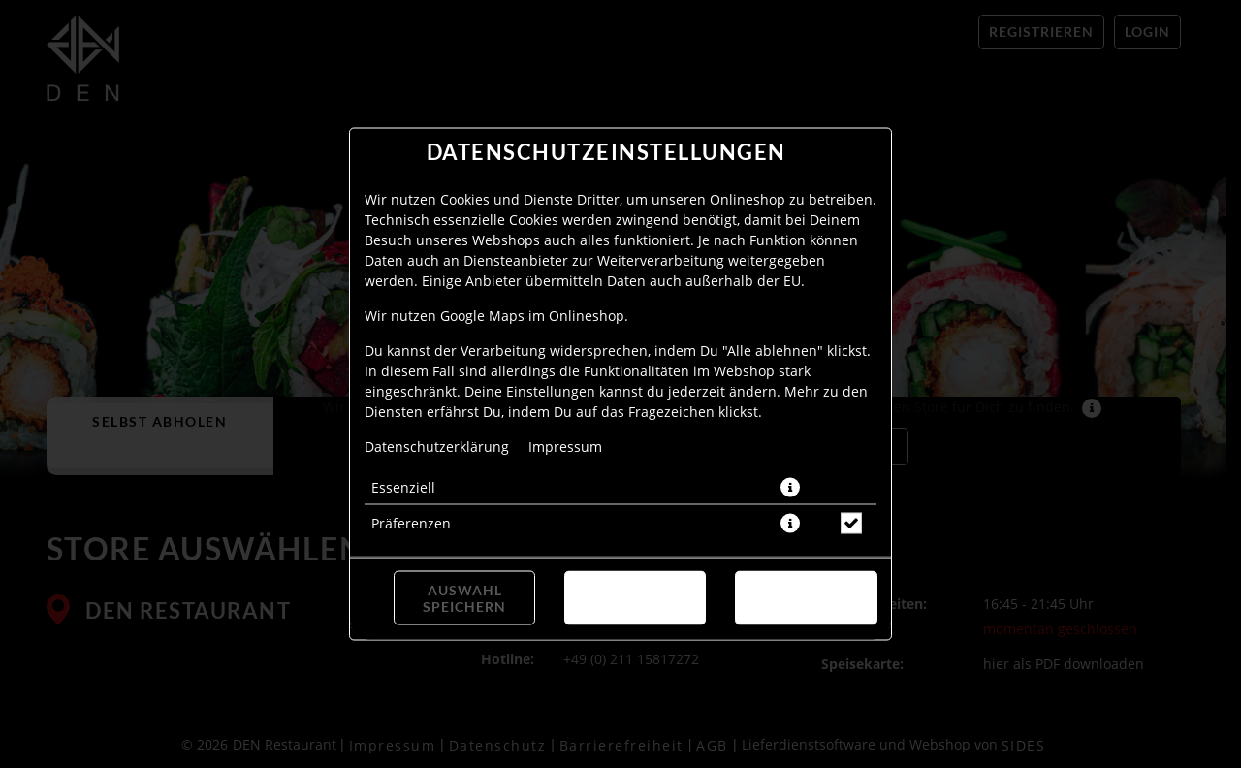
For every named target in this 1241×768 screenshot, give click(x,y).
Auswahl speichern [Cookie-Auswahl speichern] (464, 598)
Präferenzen (411, 523)
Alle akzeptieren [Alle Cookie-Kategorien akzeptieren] (806, 598)
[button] (790, 487)
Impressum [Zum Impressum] (565, 446)
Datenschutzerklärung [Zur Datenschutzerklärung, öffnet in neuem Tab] (437, 446)
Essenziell (403, 487)
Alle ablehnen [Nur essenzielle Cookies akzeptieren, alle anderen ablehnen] (634, 598)
